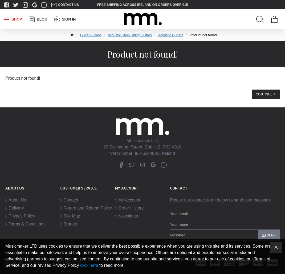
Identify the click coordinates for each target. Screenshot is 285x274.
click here (89, 265)
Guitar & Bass (90, 35)
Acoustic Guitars (170, 35)
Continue (264, 94)
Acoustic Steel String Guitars (130, 35)
